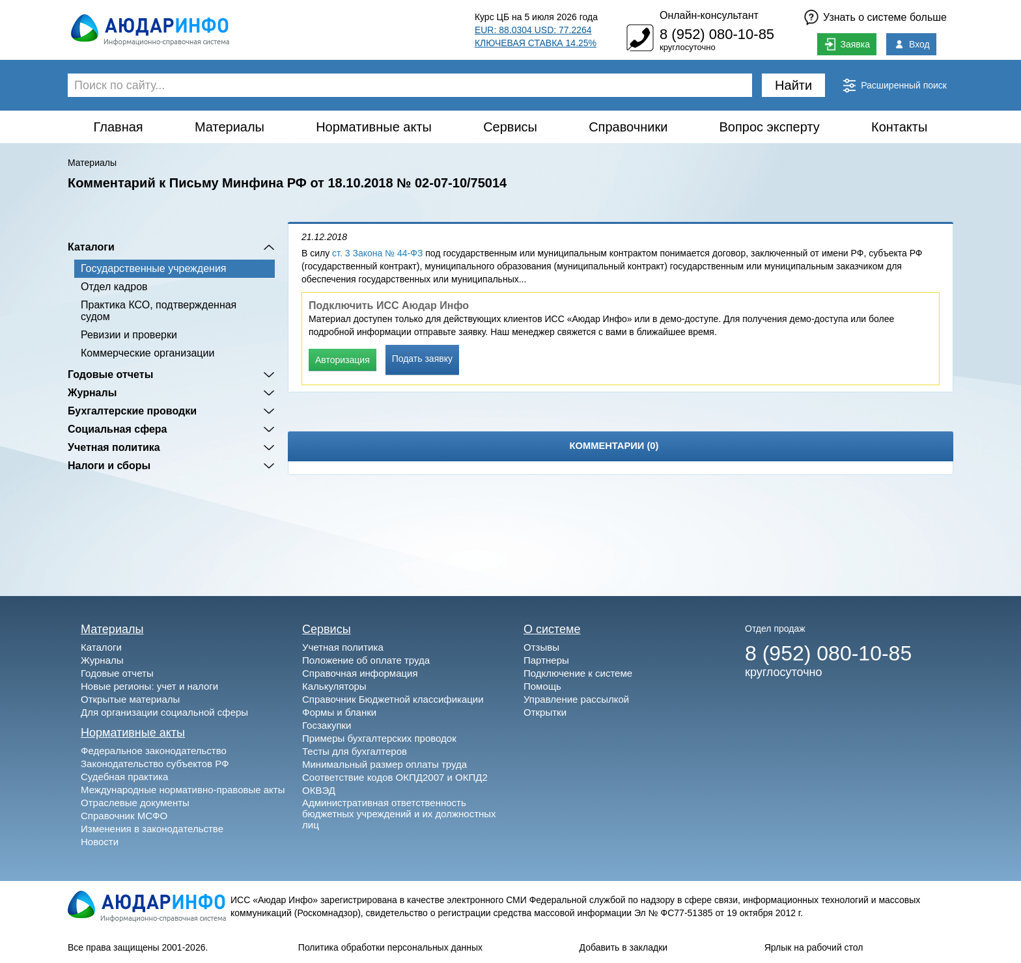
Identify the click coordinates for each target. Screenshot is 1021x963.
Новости (100, 841)
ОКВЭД (318, 790)
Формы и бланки (339, 712)
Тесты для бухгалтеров (354, 751)
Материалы (229, 127)
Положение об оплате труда (366, 660)
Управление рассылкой (576, 699)
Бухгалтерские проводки (132, 410)
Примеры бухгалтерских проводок (379, 738)
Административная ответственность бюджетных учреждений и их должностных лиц (399, 813)
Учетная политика (114, 447)
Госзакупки (326, 725)
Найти (793, 85)
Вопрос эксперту (770, 127)
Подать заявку (422, 358)
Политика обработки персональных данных (390, 947)
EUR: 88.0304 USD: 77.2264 (533, 30)
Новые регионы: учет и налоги (149, 686)
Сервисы (510, 127)
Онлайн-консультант (709, 15)
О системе (552, 629)
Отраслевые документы (135, 802)
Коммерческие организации (147, 353)
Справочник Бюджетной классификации (393, 699)
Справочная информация (360, 673)
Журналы (92, 392)
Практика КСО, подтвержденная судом (158, 310)
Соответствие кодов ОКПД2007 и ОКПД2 (395, 777)
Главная (118, 127)
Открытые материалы (130, 699)
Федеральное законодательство (154, 750)
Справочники (628, 127)
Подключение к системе (578, 673)
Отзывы (541, 647)
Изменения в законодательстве (152, 828)
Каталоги (91, 246)
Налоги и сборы (109, 465)
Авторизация (342, 360)
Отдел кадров (114, 286)
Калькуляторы (334, 686)
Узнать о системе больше (885, 17)
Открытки (545, 712)
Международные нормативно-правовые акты (183, 789)
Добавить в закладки (624, 947)
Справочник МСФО (124, 815)
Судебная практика (124, 776)
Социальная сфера (117, 429)
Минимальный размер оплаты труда (384, 764)
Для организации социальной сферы (164, 712)
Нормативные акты (374, 127)
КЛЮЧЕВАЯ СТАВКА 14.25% (535, 43)
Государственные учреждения (153, 268)
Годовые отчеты (110, 374)
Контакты (899, 127)
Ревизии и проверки (129, 334)
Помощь (542, 686)
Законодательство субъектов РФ (155, 763)
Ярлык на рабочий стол (813, 947)
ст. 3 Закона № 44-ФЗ (377, 253)
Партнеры (546, 660)
